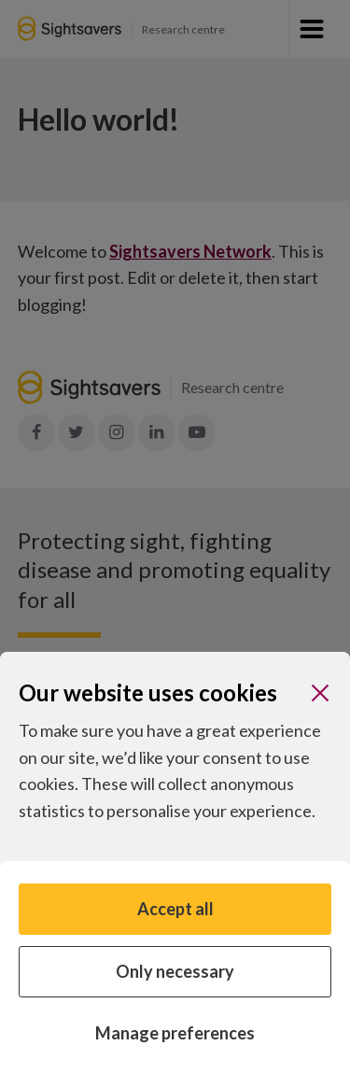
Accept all (175, 908)
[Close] (320, 693)
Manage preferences (175, 1033)
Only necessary (175, 971)
